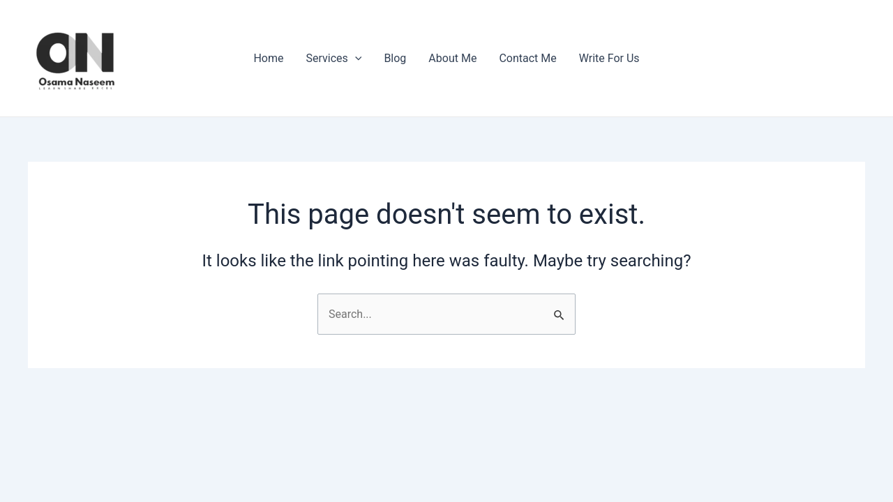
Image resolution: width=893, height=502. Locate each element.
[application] (355, 58)
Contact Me (527, 58)
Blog (395, 58)
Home (268, 58)
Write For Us (609, 58)
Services (333, 58)
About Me (452, 58)
